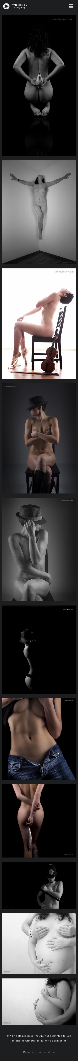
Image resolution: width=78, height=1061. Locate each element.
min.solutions (47, 1052)
